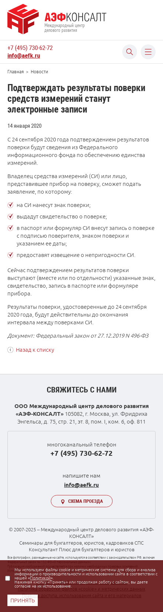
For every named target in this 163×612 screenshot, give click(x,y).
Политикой (40, 578)
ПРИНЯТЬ (22, 600)
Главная (15, 71)
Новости (39, 71)
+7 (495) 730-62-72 (30, 47)
